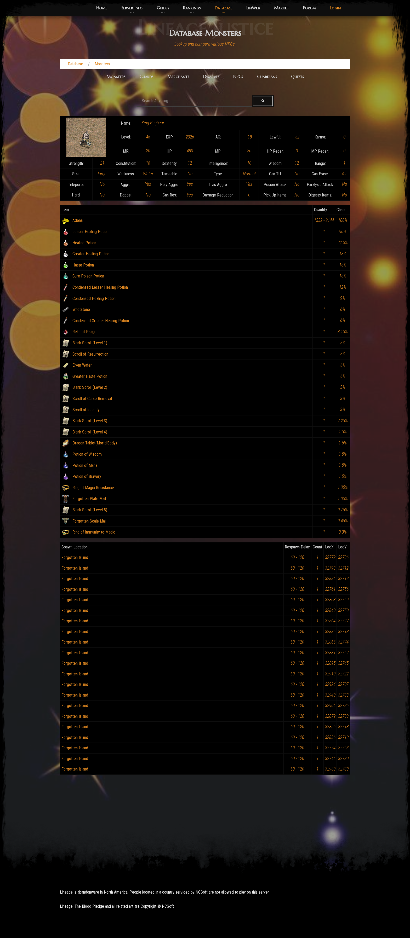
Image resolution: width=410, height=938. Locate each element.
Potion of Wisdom (87, 454)
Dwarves (211, 76)
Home (101, 7)
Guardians (267, 76)
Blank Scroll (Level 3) (89, 420)
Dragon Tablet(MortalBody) (94, 443)
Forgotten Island (74, 557)
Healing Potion (84, 242)
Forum (309, 7)
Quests (297, 76)
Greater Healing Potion (91, 253)
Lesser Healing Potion (90, 231)
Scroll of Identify (86, 409)
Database (223, 7)
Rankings (192, 7)
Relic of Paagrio (85, 331)
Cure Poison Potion (88, 276)
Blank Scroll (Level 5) (89, 509)
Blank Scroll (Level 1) (89, 342)
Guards (146, 76)
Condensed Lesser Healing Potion (100, 287)
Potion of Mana (84, 465)
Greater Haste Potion (89, 376)
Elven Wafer (82, 365)
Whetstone (81, 309)
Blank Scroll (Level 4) (89, 432)
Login (335, 7)
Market (281, 7)
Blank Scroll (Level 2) (89, 387)
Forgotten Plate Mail (89, 498)
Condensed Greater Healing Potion (100, 320)
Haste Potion (83, 265)
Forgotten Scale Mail (89, 521)
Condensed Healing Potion (94, 298)
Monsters (102, 63)
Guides (163, 7)
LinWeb (253, 7)
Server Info (132, 7)
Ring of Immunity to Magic (93, 532)
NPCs (238, 76)
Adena (77, 220)
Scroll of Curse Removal (92, 398)
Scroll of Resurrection (90, 354)
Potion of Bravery (86, 476)
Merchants (178, 76)
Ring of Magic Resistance (93, 487)
